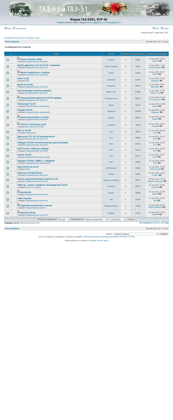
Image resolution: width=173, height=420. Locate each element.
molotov (111, 60)
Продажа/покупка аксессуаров (37, 106)
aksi (111, 199)
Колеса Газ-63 (24, 155)
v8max (111, 105)
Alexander (111, 86)
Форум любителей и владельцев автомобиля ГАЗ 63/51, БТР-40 (109, 237)
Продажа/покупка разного (36, 208)
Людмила (111, 111)
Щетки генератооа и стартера (35, 72)
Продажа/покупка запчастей (36, 61)
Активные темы (33, 38)
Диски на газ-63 (25, 84)
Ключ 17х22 (23, 78)
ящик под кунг (24, 198)
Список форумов (12, 42)
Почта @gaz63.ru (95, 22)
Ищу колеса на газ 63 (27, 167)
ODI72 (111, 73)
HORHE (111, 213)
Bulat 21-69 (111, 92)
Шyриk (111, 118)
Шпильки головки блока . (30, 173)
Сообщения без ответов (14, 38)
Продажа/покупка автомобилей (38, 112)
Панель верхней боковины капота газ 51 (37, 179)
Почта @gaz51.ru (113, 22)
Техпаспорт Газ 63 (26, 104)
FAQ (155, 28)
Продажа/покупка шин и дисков (38, 157)
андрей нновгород (111, 180)
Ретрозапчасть (111, 98)
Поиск (164, 28)
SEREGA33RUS (111, 206)
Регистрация (19, 28)
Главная (60, 22)
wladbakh (111, 80)
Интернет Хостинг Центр (98, 241)
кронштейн (25, 192)
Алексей (111, 125)
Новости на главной (33, 187)
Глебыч (111, 174)
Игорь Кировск (111, 66)
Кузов (28, 169)
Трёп (27, 81)
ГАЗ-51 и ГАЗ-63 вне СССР (33, 124)
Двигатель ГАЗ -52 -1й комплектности (36, 136)
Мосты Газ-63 (24, 130)
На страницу (145, 223)
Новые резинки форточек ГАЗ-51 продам (40, 98)
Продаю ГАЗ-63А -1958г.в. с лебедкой (36, 161)
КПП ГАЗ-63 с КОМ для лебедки (33, 149)
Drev (111, 132)
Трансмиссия (31, 133)
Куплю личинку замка (31, 59)
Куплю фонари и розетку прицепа (34, 90)
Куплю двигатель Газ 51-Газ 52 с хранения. (39, 65)
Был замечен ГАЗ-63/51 (35, 127)
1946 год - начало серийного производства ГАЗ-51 (42, 185)
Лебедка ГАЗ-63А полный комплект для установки (42, 142)
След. (166, 223)
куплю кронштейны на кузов (34, 117)
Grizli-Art (41, 237)
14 (162, 223)
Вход (8, 28)
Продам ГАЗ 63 (24, 110)
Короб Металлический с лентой (36, 205)
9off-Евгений (111, 168)
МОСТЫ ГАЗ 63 (27, 213)
